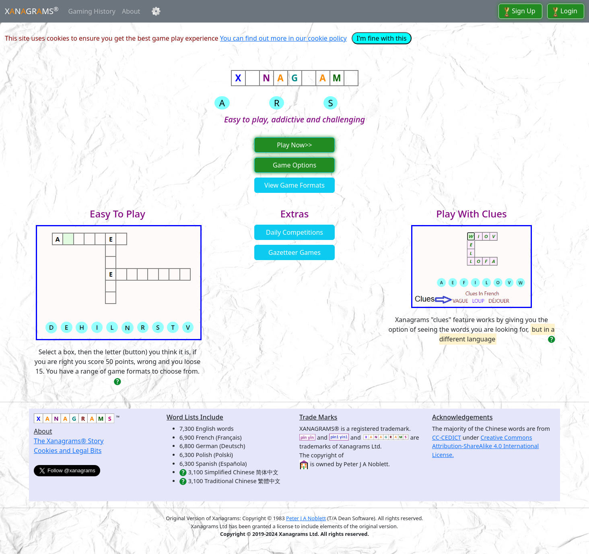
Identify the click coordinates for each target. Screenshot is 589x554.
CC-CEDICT (446, 437)
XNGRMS (32, 11)
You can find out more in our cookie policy (283, 38)
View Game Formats (294, 185)
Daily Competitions (294, 232)
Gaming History (91, 11)
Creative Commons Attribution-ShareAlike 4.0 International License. (485, 446)
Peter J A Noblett (306, 518)
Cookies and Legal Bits (67, 450)
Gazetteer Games (294, 252)
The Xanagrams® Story (68, 440)
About (131, 11)
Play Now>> (294, 145)
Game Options (294, 165)
